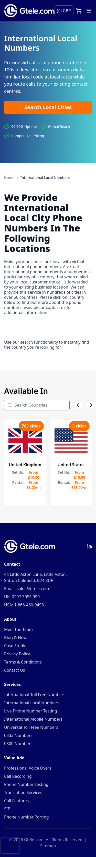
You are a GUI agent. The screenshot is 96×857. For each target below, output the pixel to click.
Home (9, 177)
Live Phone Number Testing (30, 711)
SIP (7, 809)
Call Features (16, 800)
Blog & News (16, 637)
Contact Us (14, 670)
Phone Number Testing (26, 784)
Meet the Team (18, 629)
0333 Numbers (18, 735)
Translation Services (23, 792)
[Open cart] (78, 11)
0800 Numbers (18, 743)
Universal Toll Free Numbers (31, 727)
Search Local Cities (48, 107)
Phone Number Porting (26, 817)
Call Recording (18, 776)
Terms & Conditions (23, 662)
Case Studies (16, 645)
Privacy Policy (17, 654)
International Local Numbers (31, 703)
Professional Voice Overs (27, 768)
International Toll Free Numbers (34, 694)
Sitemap (48, 846)
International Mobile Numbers (33, 719)
